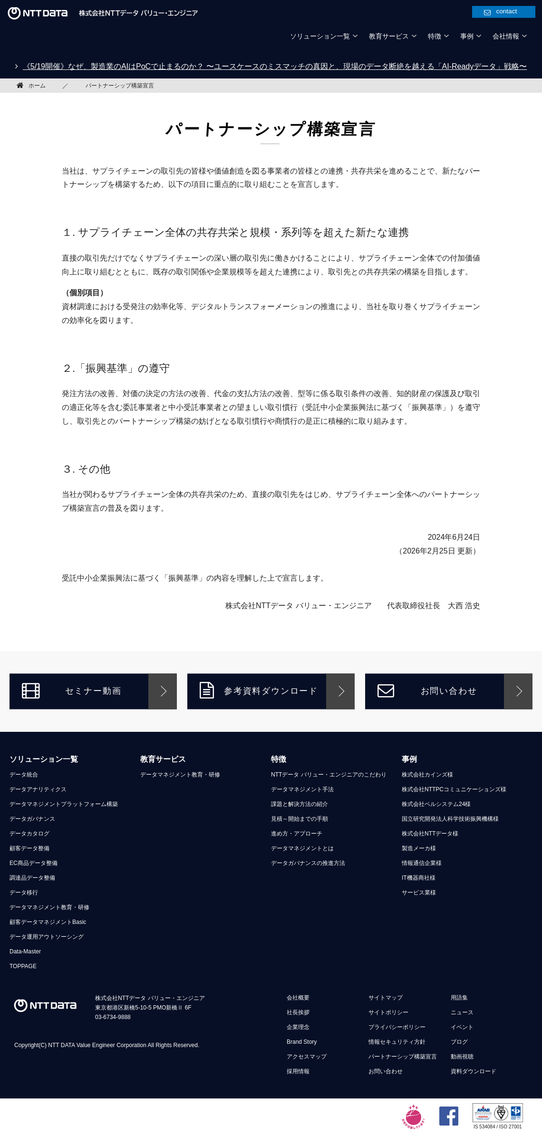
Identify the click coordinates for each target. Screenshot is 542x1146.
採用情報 (298, 1071)
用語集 (459, 997)
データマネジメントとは (302, 848)
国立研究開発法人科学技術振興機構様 (450, 819)
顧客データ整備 (29, 848)
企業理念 (298, 1027)
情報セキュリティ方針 (397, 1042)
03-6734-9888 (113, 1017)
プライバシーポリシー (397, 1027)
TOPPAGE (23, 966)
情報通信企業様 (422, 863)
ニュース (462, 1012)
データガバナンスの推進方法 (308, 863)
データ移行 (24, 892)
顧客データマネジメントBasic (48, 922)
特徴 (278, 759)
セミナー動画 (71, 690)
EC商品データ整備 (34, 863)
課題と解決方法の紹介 (299, 804)
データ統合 (24, 774)
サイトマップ (385, 997)
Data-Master (25, 951)
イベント (462, 1027)
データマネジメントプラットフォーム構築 (64, 804)
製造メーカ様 (419, 848)
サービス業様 (419, 892)
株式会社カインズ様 (427, 774)
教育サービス (163, 759)
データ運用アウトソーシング (47, 937)
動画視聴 (462, 1056)
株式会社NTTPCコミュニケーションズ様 (454, 789)
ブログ (459, 1042)
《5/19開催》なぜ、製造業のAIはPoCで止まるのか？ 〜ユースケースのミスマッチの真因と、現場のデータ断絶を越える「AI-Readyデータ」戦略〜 (275, 66)
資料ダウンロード (473, 1071)
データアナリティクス (38, 789)
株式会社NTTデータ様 (430, 833)
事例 (409, 759)
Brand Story (302, 1042)
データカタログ (29, 833)
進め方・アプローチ (296, 833)
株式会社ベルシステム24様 (436, 804)
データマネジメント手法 (302, 789)
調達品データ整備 (32, 878)
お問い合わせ (427, 690)
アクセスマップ (307, 1056)
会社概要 (298, 997)
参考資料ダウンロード (259, 690)
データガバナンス (32, 819)
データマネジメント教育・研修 (49, 907)
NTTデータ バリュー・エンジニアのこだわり (329, 774)
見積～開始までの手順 (299, 819)
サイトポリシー (388, 1012)
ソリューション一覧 (44, 759)
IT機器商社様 (419, 878)
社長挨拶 (298, 1012)
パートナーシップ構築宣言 (402, 1056)
